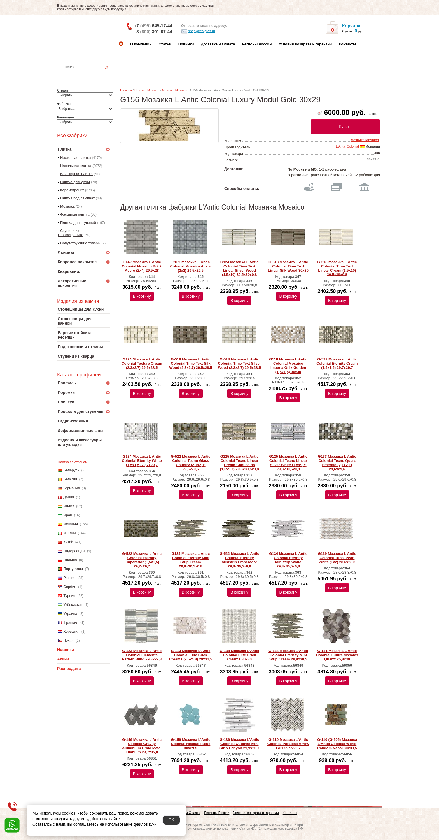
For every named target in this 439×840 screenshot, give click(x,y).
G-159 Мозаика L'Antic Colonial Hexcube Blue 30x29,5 (190, 743)
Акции (63, 659)
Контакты (347, 44)
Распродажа (69, 668)
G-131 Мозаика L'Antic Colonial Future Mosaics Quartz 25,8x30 (337, 655)
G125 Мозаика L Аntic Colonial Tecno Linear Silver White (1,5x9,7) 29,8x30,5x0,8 (288, 462)
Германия (71, 488)
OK (171, 820)
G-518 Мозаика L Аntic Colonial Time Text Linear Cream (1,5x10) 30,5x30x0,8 (337, 268)
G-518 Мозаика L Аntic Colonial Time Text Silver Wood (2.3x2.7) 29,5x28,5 (239, 363)
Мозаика (67, 206)
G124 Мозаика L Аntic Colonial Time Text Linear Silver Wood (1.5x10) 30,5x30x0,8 (239, 268)
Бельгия (70, 479)
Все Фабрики (72, 135)
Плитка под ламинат (77, 198)
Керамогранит (72, 190)
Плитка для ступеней (78, 222)
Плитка (139, 90)
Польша (70, 560)
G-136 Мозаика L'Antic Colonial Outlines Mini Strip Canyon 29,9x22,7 (239, 743)
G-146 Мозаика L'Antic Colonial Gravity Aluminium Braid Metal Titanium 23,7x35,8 (142, 745)
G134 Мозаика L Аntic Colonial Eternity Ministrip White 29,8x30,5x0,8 (288, 560)
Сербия (69, 587)
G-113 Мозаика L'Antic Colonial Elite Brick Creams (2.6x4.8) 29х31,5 (190, 655)
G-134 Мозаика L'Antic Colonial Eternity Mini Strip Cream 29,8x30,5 (288, 655)
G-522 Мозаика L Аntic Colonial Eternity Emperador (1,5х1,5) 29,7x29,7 (142, 560)
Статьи (164, 44)
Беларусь (71, 470)
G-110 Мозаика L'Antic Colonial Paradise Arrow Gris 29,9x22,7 (288, 743)
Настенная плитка (90, 75)
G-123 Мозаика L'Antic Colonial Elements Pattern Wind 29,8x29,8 (142, 655)
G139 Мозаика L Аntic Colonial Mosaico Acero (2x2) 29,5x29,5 (190, 266)
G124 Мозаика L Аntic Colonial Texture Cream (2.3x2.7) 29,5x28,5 (142, 363)
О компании (140, 44)
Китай (68, 542)
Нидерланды (74, 551)
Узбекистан (72, 604)
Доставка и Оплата (218, 44)
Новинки (186, 44)
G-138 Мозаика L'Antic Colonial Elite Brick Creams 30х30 (239, 655)
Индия (68, 506)
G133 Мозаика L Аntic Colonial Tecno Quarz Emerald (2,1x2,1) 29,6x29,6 (337, 462)
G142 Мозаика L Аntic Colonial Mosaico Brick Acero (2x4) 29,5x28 (142, 266)
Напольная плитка (75, 166)
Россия (69, 578)
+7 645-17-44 (153, 26)
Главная (126, 90)
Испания (70, 524)
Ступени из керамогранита (70, 233)
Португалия (73, 569)
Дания (68, 497)
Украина (70, 613)
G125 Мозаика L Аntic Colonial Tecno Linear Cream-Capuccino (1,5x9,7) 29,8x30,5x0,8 (239, 462)
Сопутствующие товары (80, 243)
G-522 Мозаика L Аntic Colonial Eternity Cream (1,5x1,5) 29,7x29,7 (337, 363)
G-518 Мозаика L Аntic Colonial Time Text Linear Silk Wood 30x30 (288, 266)
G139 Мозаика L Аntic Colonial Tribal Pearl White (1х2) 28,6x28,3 (337, 558)
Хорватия (71, 631)
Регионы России (257, 44)
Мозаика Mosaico (174, 90)
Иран (67, 515)
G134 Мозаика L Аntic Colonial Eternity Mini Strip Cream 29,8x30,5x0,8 (190, 560)
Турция (69, 596)
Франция (70, 622)
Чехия (68, 640)
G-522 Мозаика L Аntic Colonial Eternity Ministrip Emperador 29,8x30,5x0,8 (239, 560)
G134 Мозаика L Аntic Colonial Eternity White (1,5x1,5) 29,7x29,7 (142, 460)
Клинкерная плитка (76, 174)
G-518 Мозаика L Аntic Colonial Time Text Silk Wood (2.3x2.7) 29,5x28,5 (190, 363)
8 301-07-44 (154, 31)
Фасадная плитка (75, 214)
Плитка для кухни (75, 182)
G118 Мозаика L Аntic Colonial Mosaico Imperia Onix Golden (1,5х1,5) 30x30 (288, 365)
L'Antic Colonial (347, 146)
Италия (69, 533)
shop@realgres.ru (198, 31)
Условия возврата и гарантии (305, 44)
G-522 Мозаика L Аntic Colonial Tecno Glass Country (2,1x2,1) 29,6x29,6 (190, 462)
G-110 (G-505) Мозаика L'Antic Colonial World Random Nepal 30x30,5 (337, 743)
